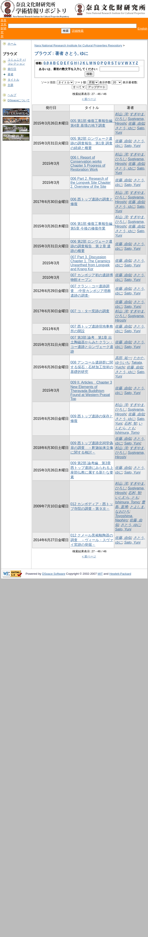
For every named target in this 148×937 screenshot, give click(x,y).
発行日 (12, 69)
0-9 (46, 63)
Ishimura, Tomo (127, 432)
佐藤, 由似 (136, 123)
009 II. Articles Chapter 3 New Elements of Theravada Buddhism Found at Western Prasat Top (91, 390)
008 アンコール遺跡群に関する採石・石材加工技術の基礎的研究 (91, 367)
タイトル (13, 79)
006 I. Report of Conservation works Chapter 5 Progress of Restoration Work (87, 163)
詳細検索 (78, 30)
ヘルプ (12, 95)
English (142, 28)
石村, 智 (130, 423)
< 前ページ (89, 99)
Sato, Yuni (132, 146)
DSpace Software (53, 573)
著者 (10, 74)
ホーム (12, 43)
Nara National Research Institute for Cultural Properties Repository (78, 45)
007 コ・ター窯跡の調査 (89, 311)
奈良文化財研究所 (3, 28)
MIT (100, 573)
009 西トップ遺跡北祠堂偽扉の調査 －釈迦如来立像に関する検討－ (91, 447)
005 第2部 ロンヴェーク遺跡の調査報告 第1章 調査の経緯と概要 (91, 143)
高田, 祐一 (123, 358)
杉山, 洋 (121, 114)
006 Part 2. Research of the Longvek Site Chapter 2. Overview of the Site (90, 182)
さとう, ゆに (125, 128)
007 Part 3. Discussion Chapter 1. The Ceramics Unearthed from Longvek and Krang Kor (90, 263)
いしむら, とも (126, 497)
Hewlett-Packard (120, 573)
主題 (10, 85)
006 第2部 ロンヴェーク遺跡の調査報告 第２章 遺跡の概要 (91, 246)
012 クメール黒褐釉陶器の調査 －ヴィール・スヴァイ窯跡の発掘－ (91, 540)
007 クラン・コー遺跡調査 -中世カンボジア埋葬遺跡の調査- (90, 290)
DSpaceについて (19, 100)
